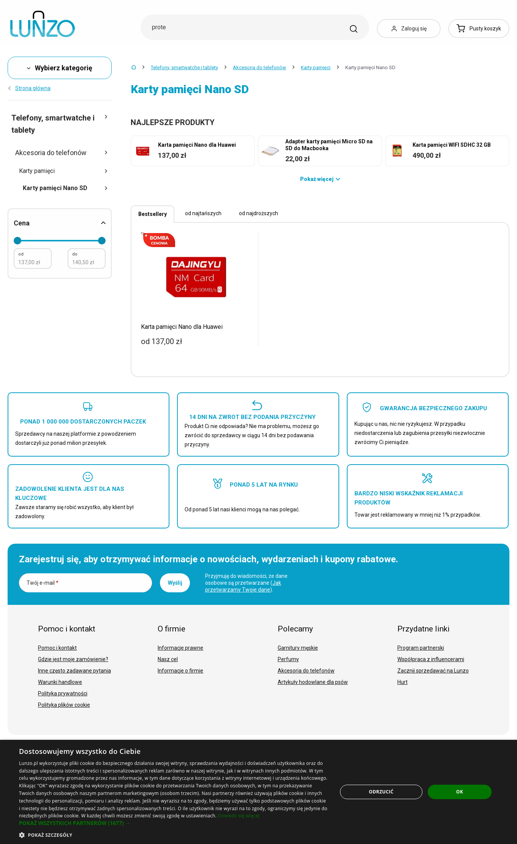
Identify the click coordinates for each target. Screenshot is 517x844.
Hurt (402, 682)
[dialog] (258, 792)
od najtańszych (203, 213)
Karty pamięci (315, 67)
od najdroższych (258, 213)
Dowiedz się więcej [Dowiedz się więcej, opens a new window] (239, 815)
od (21, 254)
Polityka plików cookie (64, 705)
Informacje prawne (180, 648)
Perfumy (288, 659)
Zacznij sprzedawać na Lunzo (433, 671)
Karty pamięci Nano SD (65, 188)
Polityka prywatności (62, 693)
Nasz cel (168, 659)
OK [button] (459, 791)
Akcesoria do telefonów (259, 67)
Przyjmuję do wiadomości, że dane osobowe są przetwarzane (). (246, 583)
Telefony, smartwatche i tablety (184, 67)
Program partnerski (420, 648)
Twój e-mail (42, 582)
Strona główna (29, 88)
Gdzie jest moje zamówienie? (73, 659)
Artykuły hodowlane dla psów (313, 682)
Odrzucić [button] (381, 791)
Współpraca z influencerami (430, 659)
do (74, 254)
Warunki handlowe (60, 682)
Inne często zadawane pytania (74, 671)
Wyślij (175, 583)
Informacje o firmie (180, 671)
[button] (173, 823)
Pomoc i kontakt (57, 648)
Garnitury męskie (298, 648)
